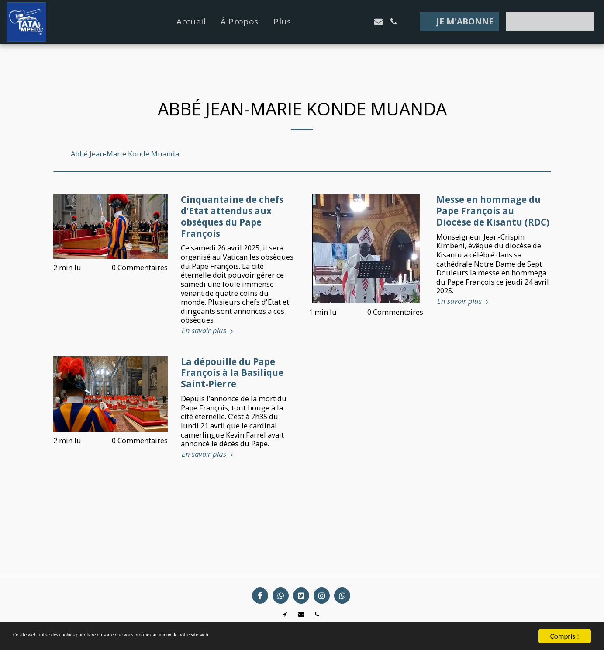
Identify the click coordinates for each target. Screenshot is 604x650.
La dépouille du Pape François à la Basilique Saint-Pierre (232, 372)
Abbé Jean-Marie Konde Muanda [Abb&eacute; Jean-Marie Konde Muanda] (125, 154)
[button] (332, 21)
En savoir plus (208, 330)
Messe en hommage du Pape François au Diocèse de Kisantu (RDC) (492, 210)
